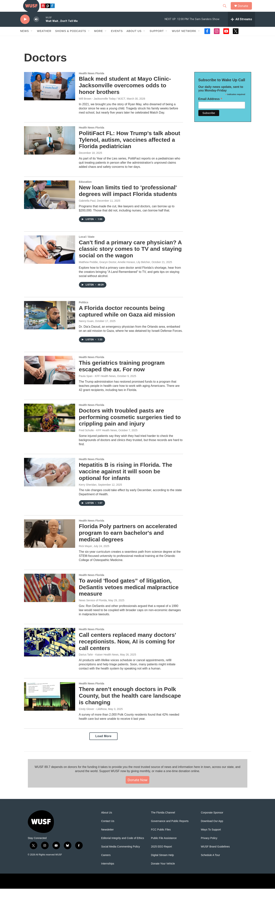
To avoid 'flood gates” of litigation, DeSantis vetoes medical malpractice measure (129, 595)
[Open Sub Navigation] (31, 39)
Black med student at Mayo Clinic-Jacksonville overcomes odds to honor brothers (125, 93)
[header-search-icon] (226, 10)
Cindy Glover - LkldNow (93, 717)
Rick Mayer (85, 554)
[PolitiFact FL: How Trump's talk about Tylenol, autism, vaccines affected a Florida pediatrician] (49, 148)
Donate (245, 10)
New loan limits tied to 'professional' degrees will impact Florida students (128, 198)
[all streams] (241, 27)
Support (157, 39)
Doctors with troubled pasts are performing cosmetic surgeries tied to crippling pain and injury (130, 425)
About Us (106, 821)
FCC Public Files (161, 838)
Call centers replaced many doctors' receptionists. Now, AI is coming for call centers (127, 649)
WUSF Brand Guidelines (215, 855)
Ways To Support (211, 838)
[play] (25, 27)
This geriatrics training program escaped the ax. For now (122, 374)
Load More (103, 744)
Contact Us (107, 829)
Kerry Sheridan (88, 492)
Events (117, 39)
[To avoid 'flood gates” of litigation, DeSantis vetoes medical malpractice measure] (49, 596)
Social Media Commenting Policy (120, 855)
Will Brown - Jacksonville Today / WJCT (102, 106)
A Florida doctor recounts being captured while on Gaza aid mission (127, 319)
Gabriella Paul (87, 208)
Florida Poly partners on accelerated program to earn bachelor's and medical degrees (128, 541)
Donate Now (137, 788)
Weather (44, 39)
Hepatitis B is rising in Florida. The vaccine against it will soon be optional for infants (125, 479)
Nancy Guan (86, 329)
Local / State (86, 244)
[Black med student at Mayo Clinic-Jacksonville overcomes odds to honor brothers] (49, 94)
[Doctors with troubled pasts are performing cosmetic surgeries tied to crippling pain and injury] (49, 426)
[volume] (36, 27)
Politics (83, 310)
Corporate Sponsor (212, 821)
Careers (106, 863)
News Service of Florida (93, 608)
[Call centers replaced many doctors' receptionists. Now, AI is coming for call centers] (49, 650)
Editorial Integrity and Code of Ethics (122, 846)
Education (85, 189)
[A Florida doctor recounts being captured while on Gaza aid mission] (49, 323)
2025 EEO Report (161, 855)
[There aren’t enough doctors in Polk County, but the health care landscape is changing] (49, 704)
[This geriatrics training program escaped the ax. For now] (49, 378)
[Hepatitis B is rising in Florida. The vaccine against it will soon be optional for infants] (49, 480)
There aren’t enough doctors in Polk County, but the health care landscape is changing (130, 704)
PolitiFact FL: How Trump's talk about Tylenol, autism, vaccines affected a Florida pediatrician (129, 148)
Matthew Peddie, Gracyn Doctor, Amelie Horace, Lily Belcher (114, 270)
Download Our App (212, 829)
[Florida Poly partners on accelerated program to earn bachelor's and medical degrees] (49, 542)
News (24, 39)
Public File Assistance (164, 846)
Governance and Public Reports (170, 829)
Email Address (210, 107)
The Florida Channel (163, 821)
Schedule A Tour (210, 863)
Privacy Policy (209, 846)
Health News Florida (91, 81)
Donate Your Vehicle (163, 872)
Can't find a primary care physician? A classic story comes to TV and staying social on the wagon (130, 257)
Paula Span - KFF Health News (97, 384)
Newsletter (107, 838)
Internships (107, 872)
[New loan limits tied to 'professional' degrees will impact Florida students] (49, 203)
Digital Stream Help (162, 863)
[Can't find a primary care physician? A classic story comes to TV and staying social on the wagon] (49, 258)
